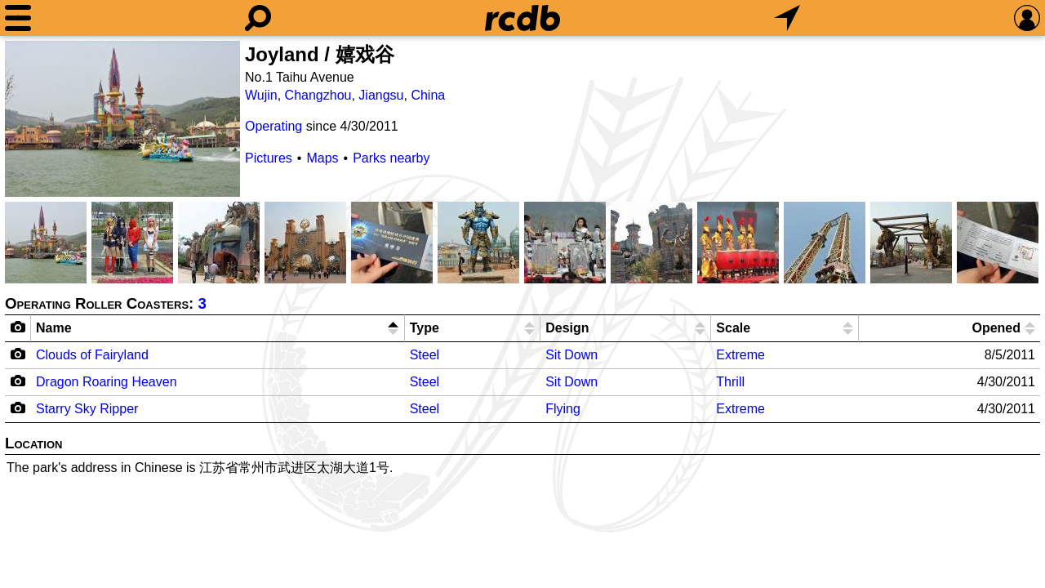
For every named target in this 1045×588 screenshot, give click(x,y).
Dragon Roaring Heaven (106, 382)
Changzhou (318, 95)
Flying (562, 409)
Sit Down (571, 355)
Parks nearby (391, 158)
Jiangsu (380, 95)
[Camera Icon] (18, 353)
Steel (424, 355)
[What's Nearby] (787, 18)
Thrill (730, 382)
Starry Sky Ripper (87, 409)
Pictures (268, 158)
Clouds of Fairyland (92, 355)
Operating (273, 126)
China (428, 95)
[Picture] (122, 119)
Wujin (261, 95)
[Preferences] (1027, 18)
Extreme (740, 355)
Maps (322, 158)
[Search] (258, 18)
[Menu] (18, 18)
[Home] (522, 18)
